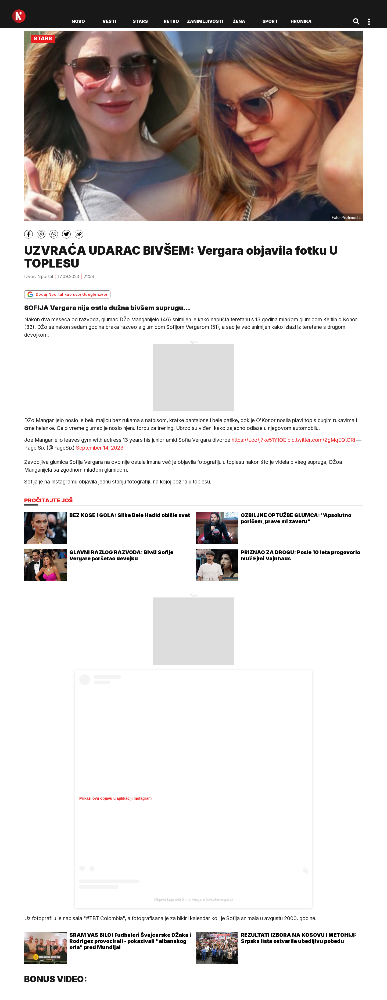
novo (78, 21)
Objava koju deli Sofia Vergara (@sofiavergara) (193, 899)
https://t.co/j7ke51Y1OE (259, 440)
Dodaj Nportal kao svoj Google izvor (67, 294)
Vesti (109, 21)
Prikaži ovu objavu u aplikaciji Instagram (115, 798)
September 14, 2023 (99, 448)
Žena (239, 21)
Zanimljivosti (205, 21)
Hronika (301, 21)
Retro (171, 21)
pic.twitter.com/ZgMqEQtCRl (321, 440)
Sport (270, 21)
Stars (140, 21)
